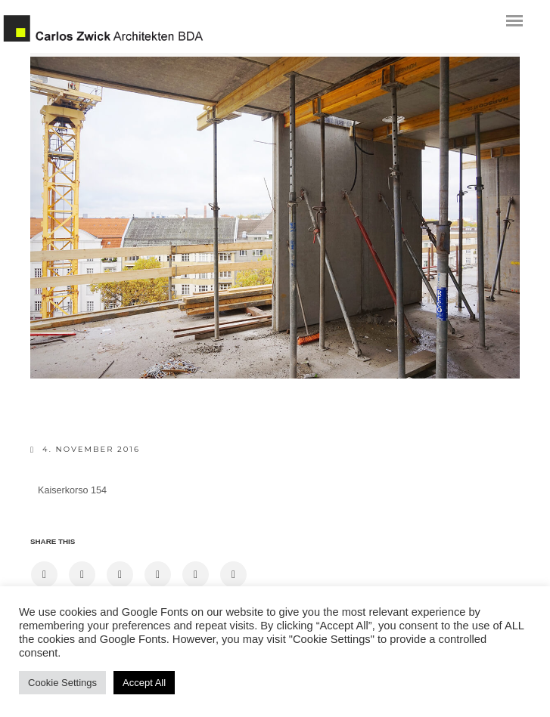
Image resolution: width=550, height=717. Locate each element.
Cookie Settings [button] (62, 682)
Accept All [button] (144, 682)
